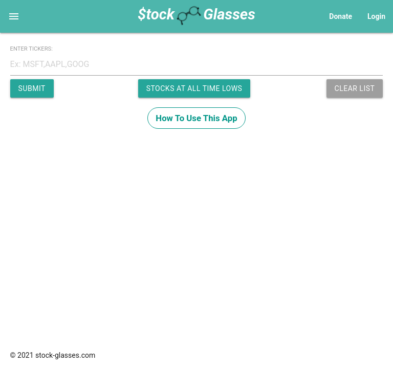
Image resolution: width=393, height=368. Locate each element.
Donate (340, 16)
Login (376, 16)
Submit (32, 88)
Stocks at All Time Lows (194, 88)
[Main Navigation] (14, 16)
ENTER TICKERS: (31, 48)
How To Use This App (196, 118)
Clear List (355, 88)
